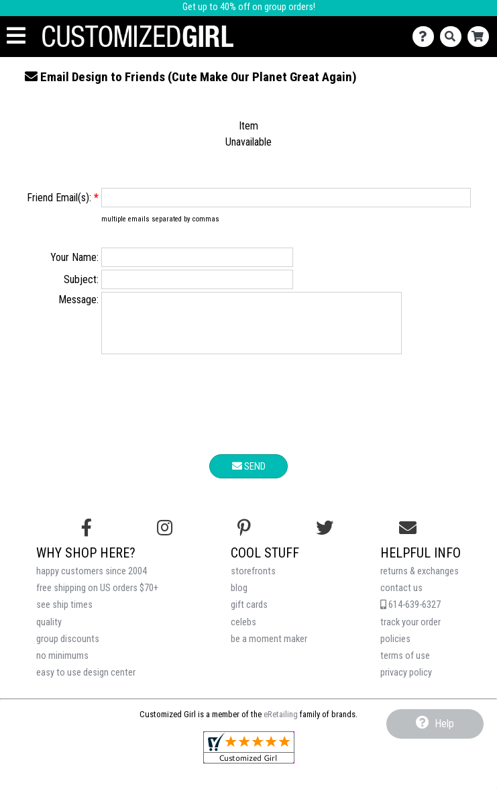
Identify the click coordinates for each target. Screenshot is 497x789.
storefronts (253, 581)
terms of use (405, 666)
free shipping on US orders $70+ (97, 598)
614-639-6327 (410, 615)
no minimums (62, 666)
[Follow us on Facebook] (86, 538)
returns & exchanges (419, 581)
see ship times (64, 615)
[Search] (453, 36)
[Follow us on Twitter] (324, 538)
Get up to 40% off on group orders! (248, 7)
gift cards (249, 615)
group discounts (67, 649)
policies (395, 649)
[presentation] (249, 416)
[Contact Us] (426, 36)
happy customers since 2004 (91, 581)
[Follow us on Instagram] (164, 538)
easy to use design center (85, 682)
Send (249, 476)
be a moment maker (269, 649)
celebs (243, 632)
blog (239, 598)
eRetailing (281, 724)
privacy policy (406, 682)
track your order (410, 632)
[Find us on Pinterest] (244, 538)
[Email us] (408, 538)
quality (49, 632)
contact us (401, 598)
